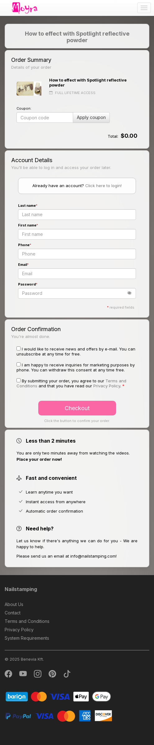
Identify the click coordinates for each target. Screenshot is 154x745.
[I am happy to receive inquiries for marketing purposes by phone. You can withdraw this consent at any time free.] (18, 364)
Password (27, 284)
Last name (27, 205)
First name (27, 225)
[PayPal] (58, 715)
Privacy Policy (19, 629)
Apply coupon (91, 117)
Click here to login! (103, 185)
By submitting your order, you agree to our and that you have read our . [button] (71, 383)
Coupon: (23, 108)
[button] (132, 293)
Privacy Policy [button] (106, 385)
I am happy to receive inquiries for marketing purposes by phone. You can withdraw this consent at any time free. (75, 367)
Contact (13, 612)
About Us (14, 604)
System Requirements (27, 638)
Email (22, 264)
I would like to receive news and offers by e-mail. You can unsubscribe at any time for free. (75, 351)
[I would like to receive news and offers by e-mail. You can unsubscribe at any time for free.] (18, 348)
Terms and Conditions (27, 621)
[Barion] (58, 696)
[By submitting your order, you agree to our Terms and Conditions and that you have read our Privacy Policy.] (18, 380)
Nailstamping (21, 589)
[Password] (77, 293)
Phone (24, 245)
